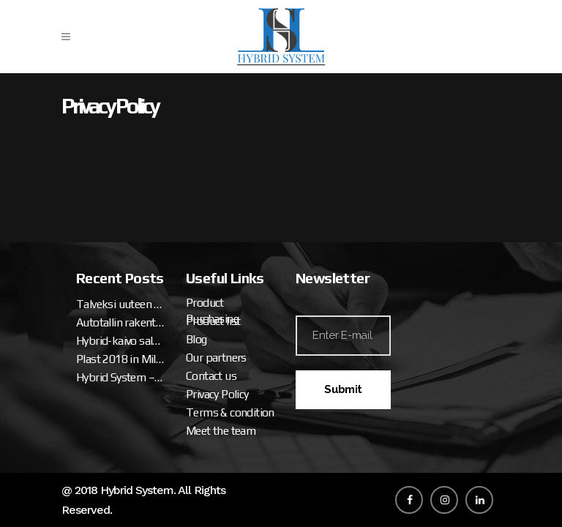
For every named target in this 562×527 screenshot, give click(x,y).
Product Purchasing (212, 311)
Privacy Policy (217, 394)
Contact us (211, 376)
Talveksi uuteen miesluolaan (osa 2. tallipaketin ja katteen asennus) (120, 304)
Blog (196, 339)
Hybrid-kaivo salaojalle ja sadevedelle (120, 341)
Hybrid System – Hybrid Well (120, 377)
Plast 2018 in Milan (120, 359)
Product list (213, 321)
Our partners (216, 358)
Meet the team (220, 431)
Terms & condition (230, 412)
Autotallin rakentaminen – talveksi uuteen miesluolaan (120, 322)
